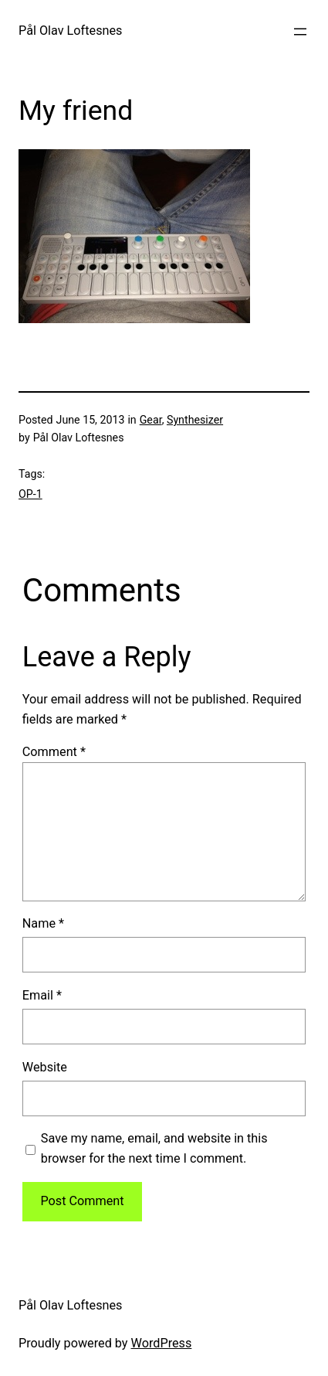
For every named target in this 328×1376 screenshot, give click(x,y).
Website (44, 1067)
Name (43, 923)
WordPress (161, 1343)
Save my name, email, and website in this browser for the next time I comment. (154, 1148)
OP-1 (30, 494)
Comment (54, 751)
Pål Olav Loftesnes (70, 30)
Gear (151, 420)
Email (42, 995)
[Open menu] (300, 31)
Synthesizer (195, 420)
